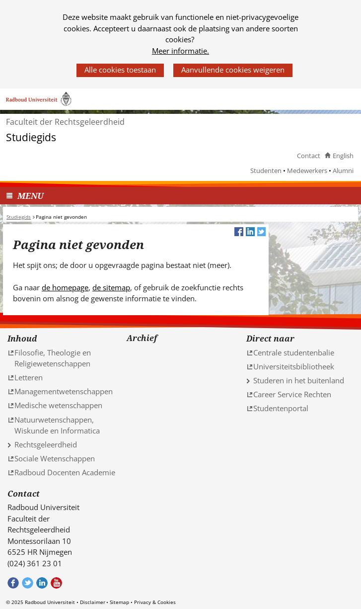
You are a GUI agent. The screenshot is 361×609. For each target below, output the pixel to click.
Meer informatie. (180, 51)
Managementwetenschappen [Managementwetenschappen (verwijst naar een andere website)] (63, 391)
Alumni (343, 170)
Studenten (266, 170)
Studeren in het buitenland (298, 380)
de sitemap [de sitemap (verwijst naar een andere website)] (111, 287)
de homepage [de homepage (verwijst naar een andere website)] (65, 287)
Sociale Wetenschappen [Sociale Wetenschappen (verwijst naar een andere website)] (54, 458)
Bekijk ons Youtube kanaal (56, 583)
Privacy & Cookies (155, 602)
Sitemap (119, 602)
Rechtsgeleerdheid (45, 444)
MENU (30, 195)
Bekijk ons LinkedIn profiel (42, 583)
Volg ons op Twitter (27, 583)
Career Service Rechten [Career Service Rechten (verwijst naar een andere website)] (292, 394)
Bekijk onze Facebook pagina (13, 583)
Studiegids (31, 137)
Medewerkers (307, 170)
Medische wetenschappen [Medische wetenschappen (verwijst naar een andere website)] (58, 405)
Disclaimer (92, 602)
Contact (308, 155)
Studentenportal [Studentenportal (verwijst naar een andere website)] (280, 408)
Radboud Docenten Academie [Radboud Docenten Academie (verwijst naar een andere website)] (64, 472)
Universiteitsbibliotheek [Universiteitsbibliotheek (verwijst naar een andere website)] (293, 366)
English (343, 155)
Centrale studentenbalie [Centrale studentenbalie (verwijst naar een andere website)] (293, 352)
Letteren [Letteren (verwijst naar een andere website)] (28, 377)
